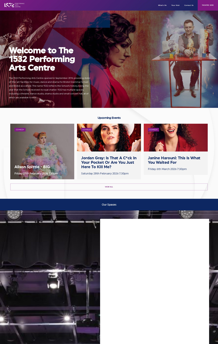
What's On (162, 5)
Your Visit (175, 5)
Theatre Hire (208, 5)
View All (109, 187)
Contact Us (189, 5)
